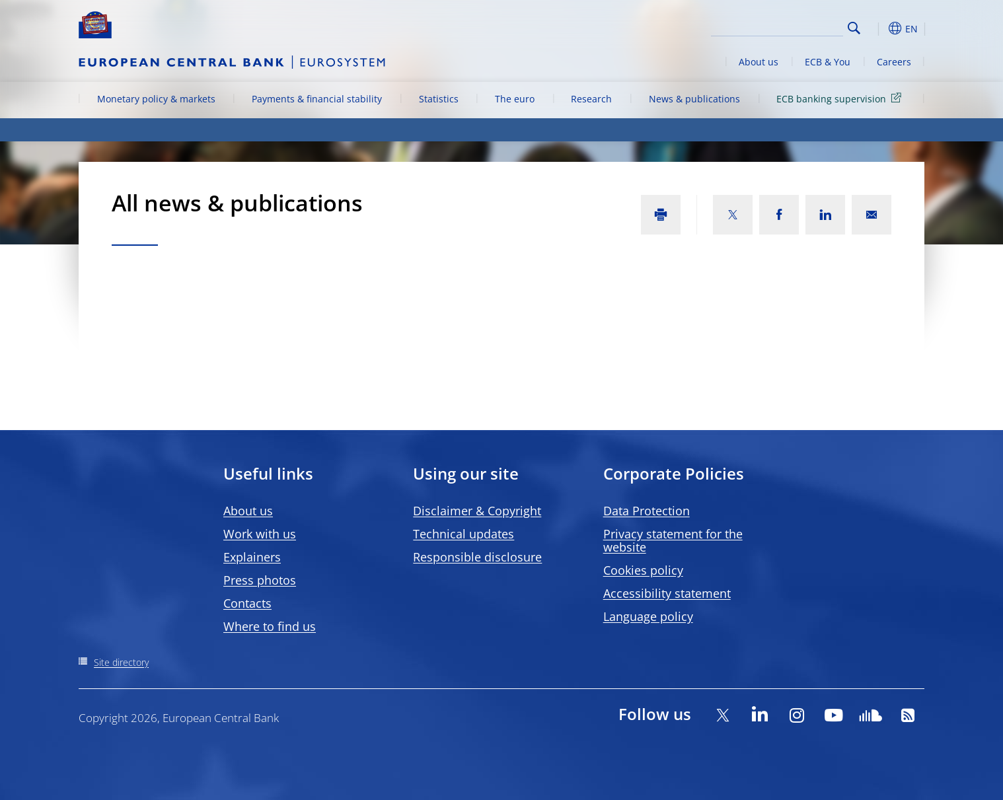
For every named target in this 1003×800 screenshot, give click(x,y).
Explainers (252, 557)
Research (591, 98)
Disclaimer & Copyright (477, 511)
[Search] (777, 26)
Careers (894, 61)
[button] (878, 28)
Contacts (247, 603)
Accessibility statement (667, 593)
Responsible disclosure (477, 557)
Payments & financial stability (317, 98)
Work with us (259, 534)
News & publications (694, 98)
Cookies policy (643, 570)
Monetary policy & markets (156, 98)
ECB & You (827, 61)
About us (758, 61)
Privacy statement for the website (673, 540)
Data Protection (646, 511)
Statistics (439, 98)
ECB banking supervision (841, 98)
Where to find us (269, 626)
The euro (515, 98)
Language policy (648, 616)
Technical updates (463, 534)
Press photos (259, 580)
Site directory (121, 662)
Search (854, 28)
